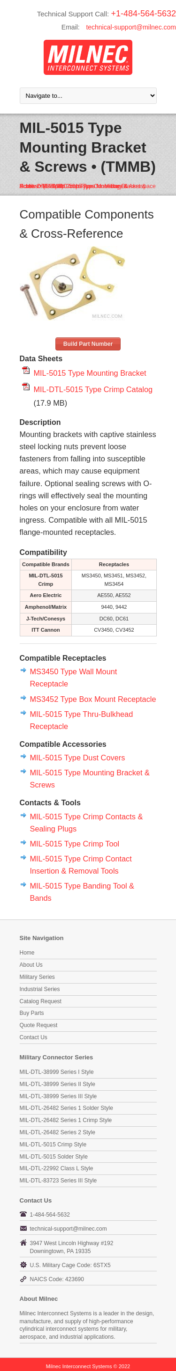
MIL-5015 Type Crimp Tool (75, 843)
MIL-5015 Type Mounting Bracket (90, 373)
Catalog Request (40, 1001)
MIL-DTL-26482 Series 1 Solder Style (66, 1108)
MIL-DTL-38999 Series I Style (57, 1072)
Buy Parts (32, 1013)
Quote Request (39, 1025)
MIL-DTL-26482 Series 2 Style (57, 1132)
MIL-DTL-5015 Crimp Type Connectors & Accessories (74, 186)
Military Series (37, 977)
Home (27, 952)
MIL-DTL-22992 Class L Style (56, 1168)
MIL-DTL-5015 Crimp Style (53, 1144)
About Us (31, 965)
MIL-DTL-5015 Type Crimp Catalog (93, 389)
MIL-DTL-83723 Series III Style (58, 1180)
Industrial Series (40, 989)
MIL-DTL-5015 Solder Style (54, 1156)
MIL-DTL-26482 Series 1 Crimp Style (66, 1120)
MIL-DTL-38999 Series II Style (57, 1084)
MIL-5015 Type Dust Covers (77, 757)
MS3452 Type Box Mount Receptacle (93, 699)
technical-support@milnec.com (131, 27)
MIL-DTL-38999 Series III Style (58, 1096)
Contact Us (33, 1037)
